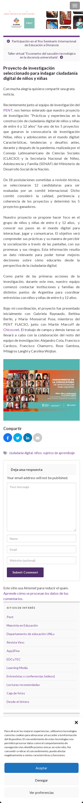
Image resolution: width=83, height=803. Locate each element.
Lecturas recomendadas (23, 685)
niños (38, 453)
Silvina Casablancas (18, 5)
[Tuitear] (18, 437)
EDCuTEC (14, 659)
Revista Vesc (16, 642)
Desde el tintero (18, 702)
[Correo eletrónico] (37, 437)
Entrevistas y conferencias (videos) (31, 676)
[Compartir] (8, 437)
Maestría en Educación (22, 625)
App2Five (13, 651)
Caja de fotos (16, 693)
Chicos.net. (11, 329)
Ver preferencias (41, 793)
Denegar (41, 780)
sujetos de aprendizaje (59, 453)
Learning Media (17, 668)
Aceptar (41, 768)
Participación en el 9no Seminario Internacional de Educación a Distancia (44, 43)
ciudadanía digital (21, 453)
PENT (8, 110)
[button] (76, 722)
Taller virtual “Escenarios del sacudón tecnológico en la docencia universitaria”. (42, 55)
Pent (10, 617)
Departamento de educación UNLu (30, 634)
